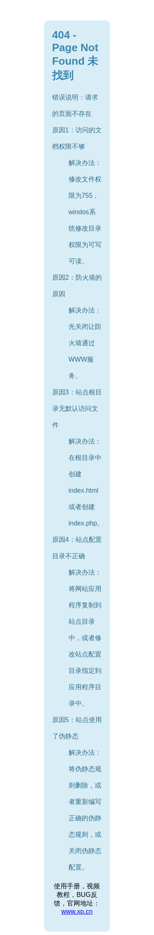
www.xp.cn (76, 911)
